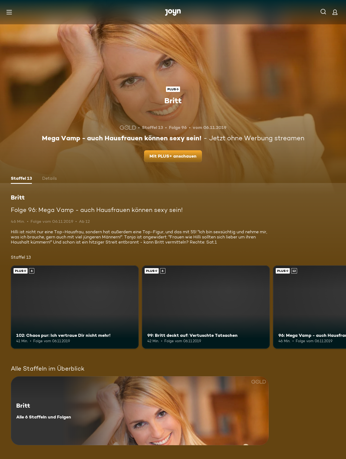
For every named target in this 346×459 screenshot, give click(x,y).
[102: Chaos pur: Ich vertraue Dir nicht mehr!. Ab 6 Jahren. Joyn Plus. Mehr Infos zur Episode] (75, 306)
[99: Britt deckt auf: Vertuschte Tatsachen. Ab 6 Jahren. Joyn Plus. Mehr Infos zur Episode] (206, 306)
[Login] (335, 12)
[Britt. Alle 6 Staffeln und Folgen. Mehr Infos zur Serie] (140, 410)
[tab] (21, 179)
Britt (173, 100)
